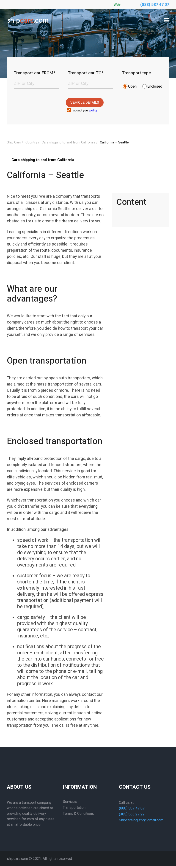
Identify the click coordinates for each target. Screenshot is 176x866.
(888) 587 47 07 (154, 5)
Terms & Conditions (78, 813)
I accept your (84, 110)
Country (31, 142)
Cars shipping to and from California (68, 142)
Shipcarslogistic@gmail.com (141, 820)
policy (93, 110)
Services (70, 801)
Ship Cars (14, 142)
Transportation (74, 807)
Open (132, 86)
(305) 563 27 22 (132, 814)
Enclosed (154, 86)
